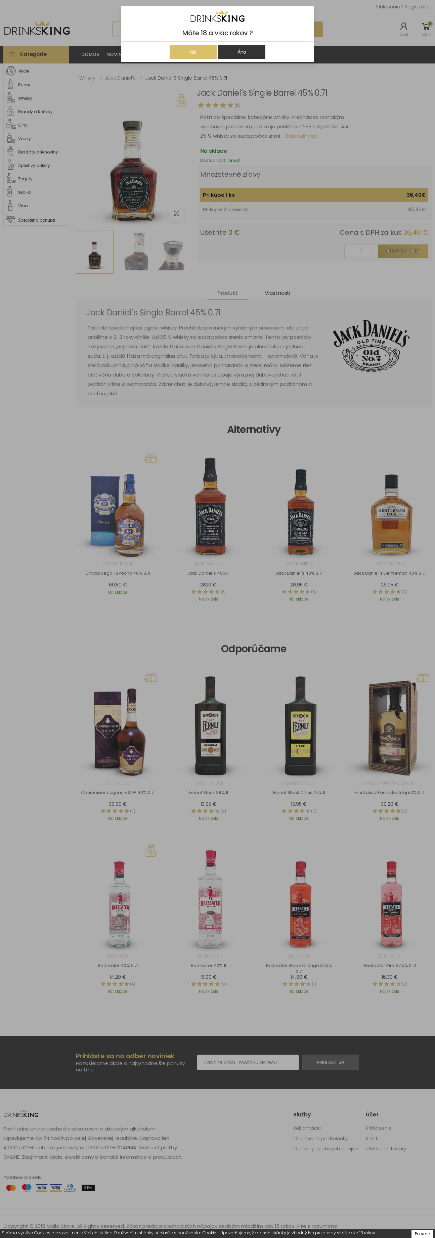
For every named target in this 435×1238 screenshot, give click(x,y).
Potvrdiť (422, 1234)
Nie (193, 52)
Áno (242, 52)
